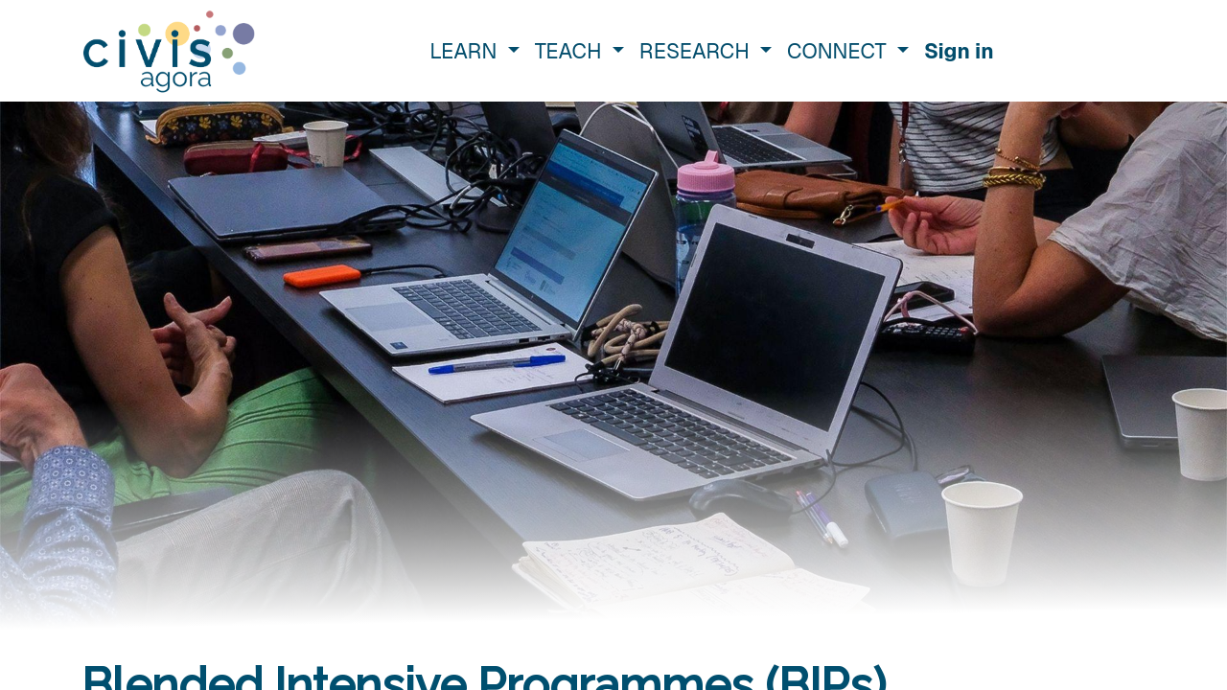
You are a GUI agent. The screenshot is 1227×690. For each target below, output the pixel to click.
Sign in (959, 50)
